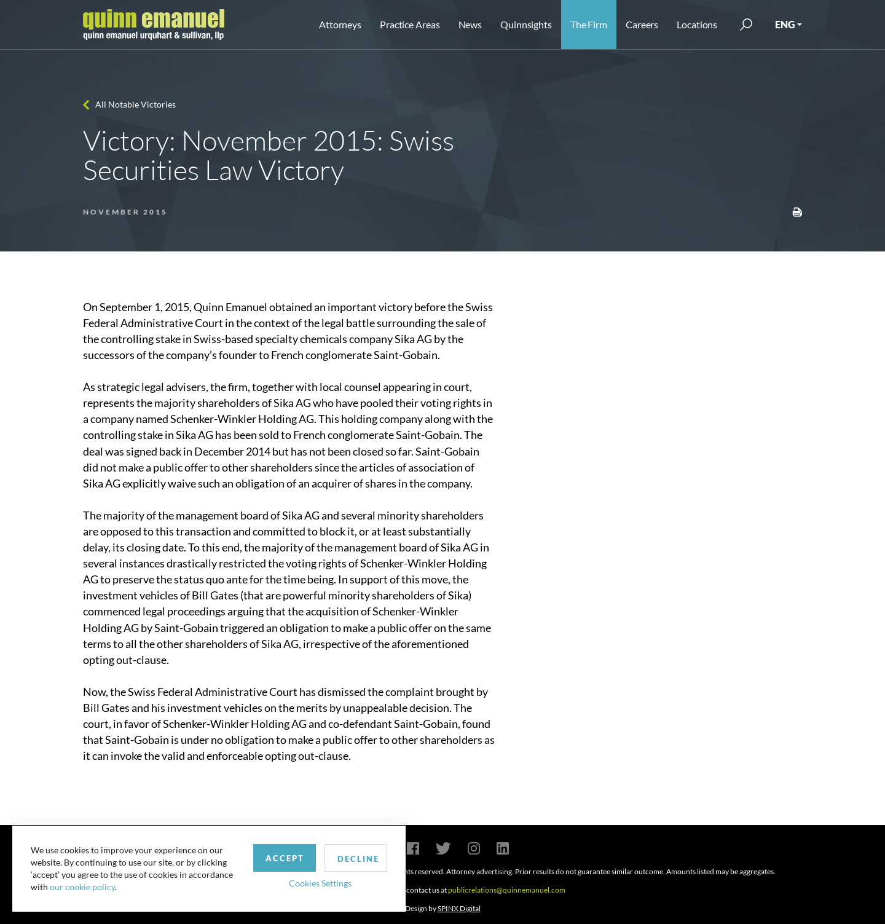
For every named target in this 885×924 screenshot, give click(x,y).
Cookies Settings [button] (320, 883)
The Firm (588, 24)
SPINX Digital (459, 908)
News (470, 24)
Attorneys (340, 24)
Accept (285, 858)
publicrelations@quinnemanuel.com (506, 889)
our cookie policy (82, 887)
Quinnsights (526, 24)
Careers (642, 24)
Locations (697, 24)
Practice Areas (409, 24)
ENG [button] (785, 24)
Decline (358, 859)
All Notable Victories (135, 104)
